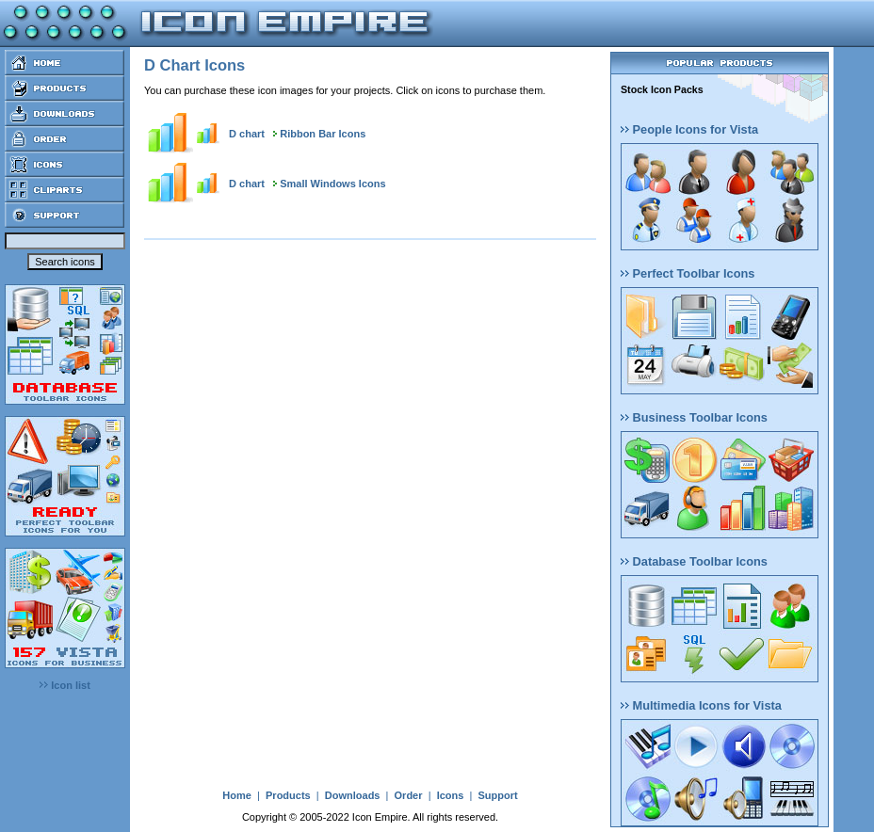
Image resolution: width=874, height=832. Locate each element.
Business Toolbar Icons (694, 417)
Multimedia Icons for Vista (701, 705)
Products (288, 795)
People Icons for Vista (689, 129)
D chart (247, 133)
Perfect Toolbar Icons (687, 273)
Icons (450, 795)
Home (236, 795)
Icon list (65, 685)
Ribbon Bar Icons (322, 133)
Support (497, 795)
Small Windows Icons (332, 183)
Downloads (352, 795)
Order (409, 795)
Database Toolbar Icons (694, 561)
